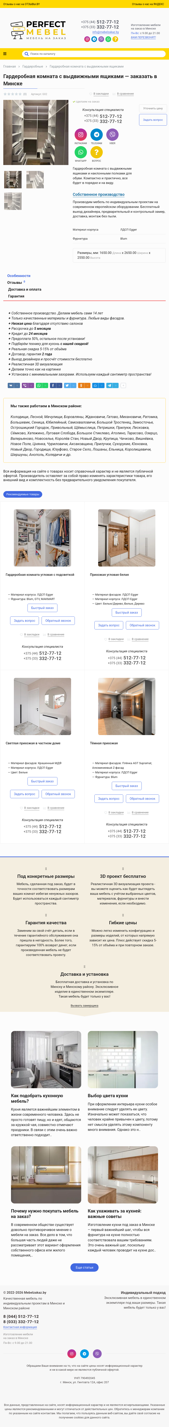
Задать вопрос (153, 119)
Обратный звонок (58, 620)
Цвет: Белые (19, 772)
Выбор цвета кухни (108, 1095)
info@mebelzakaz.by (105, 32)
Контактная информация (20, 1327)
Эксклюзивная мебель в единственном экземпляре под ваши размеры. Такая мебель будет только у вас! (135, 1303)
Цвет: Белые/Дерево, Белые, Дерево (119, 603)
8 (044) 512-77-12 (21, 1316)
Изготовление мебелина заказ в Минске (145, 26)
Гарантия (15, 296)
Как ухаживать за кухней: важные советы (114, 1213)
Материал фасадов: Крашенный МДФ (36, 763)
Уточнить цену (153, 108)
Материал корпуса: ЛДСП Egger (32, 594)
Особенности (18, 275)
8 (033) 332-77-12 (21, 1321)
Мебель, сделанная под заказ (39, 884)
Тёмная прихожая (104, 743)
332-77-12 (100, 27)
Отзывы (16, 282)
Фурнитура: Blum (106, 777)
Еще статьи (84, 1267)
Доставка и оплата (24, 289)
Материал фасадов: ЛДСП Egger (116, 594)
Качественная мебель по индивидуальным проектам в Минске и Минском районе (34, 1303)
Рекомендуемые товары (22, 494)
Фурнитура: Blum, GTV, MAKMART (33, 599)
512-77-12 (100, 22)
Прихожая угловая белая (109, 575)
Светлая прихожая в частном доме (33, 743)
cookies (79, 1417)
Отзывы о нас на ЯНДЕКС (148, 4)
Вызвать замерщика (84, 1005)
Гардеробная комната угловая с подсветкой (40, 575)
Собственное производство (99, 194)
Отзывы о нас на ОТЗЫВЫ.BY (21, 4)
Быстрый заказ (42, 608)
